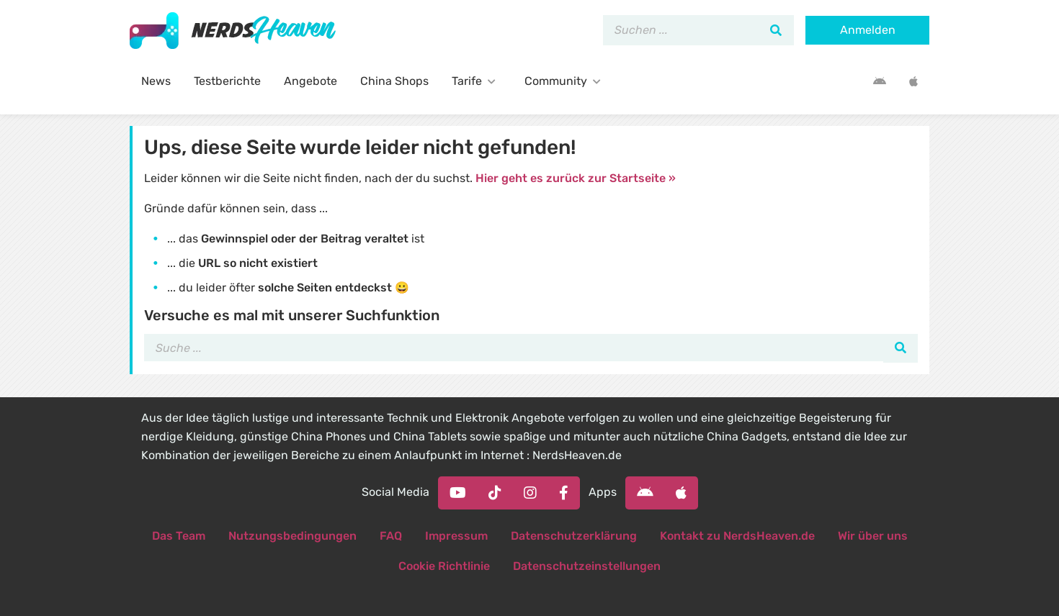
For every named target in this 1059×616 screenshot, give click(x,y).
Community (565, 81)
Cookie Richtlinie (444, 566)
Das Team (178, 536)
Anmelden (867, 30)
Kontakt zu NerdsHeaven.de (737, 536)
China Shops (394, 81)
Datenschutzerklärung (574, 536)
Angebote (310, 81)
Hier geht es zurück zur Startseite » (575, 178)
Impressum (456, 536)
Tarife (476, 81)
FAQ (391, 536)
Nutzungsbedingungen (292, 536)
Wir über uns (873, 536)
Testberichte (227, 81)
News (156, 81)
